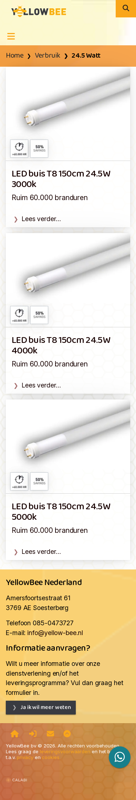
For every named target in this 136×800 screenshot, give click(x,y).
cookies (50, 757)
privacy (25, 757)
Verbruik (47, 56)
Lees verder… (41, 219)
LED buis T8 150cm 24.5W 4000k (61, 345)
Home (14, 56)
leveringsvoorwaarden (65, 751)
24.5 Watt (85, 56)
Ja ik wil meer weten (45, 707)
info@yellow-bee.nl (55, 633)
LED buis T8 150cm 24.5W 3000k (61, 179)
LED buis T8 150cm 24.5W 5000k (61, 512)
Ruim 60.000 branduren (50, 197)
